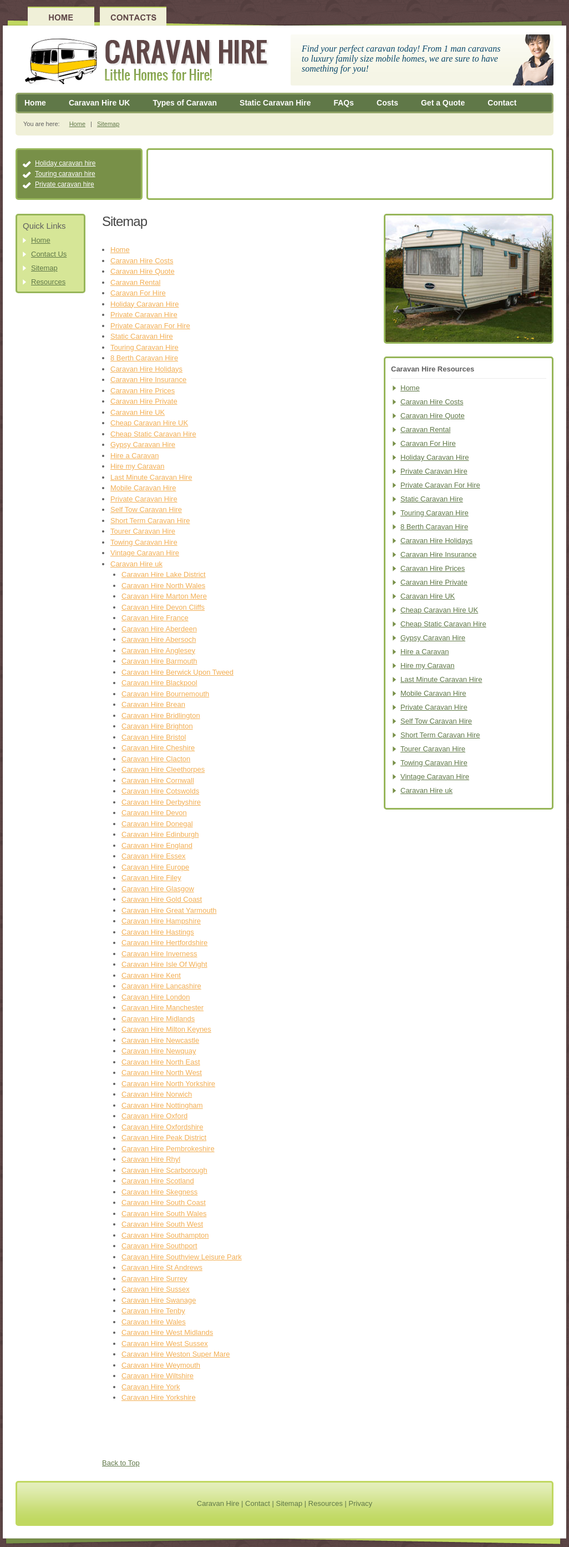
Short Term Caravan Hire (150, 520)
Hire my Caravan (137, 466)
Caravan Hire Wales (153, 1322)
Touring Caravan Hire (144, 347)
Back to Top (121, 1463)
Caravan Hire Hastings (157, 932)
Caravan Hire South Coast (163, 1202)
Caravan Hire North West (161, 1072)
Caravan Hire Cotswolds (160, 791)
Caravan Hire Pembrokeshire (168, 1148)
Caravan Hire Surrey (154, 1278)
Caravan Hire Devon (154, 812)
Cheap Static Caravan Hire (153, 434)
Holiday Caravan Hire (144, 304)
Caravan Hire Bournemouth (165, 694)
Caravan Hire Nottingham (162, 1105)
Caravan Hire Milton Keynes (166, 1029)
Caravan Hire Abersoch (158, 639)
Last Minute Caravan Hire (151, 477)
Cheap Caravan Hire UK (149, 423)
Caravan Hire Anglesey (158, 650)
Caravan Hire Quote (142, 271)
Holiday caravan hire (65, 163)
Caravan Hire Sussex (155, 1289)
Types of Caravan (185, 102)
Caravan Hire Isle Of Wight (164, 964)
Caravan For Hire (138, 293)
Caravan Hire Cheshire (158, 748)
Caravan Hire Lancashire (161, 986)
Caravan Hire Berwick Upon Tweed (177, 672)
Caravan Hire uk (136, 564)
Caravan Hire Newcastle (160, 1040)
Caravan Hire (218, 1503)
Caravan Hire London (155, 997)
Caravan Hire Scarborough (164, 1170)
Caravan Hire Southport (159, 1246)
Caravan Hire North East (160, 1062)
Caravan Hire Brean (153, 704)
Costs (387, 102)
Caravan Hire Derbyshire (161, 802)
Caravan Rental (135, 282)
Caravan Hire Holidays (146, 369)
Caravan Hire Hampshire (161, 921)
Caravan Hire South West (162, 1224)
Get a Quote (443, 102)
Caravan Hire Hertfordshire (164, 942)
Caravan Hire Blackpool (159, 683)
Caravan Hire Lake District (163, 574)
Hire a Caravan (134, 455)
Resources (48, 282)
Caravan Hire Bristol (153, 737)
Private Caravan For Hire (150, 326)
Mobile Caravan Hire (143, 488)
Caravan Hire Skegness (159, 1192)
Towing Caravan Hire (143, 542)
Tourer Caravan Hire (142, 531)
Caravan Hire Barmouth (159, 661)
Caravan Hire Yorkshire (158, 1397)
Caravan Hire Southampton (165, 1235)
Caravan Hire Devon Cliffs (163, 607)
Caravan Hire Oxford (154, 1116)
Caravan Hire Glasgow (157, 889)
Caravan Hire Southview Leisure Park (181, 1257)
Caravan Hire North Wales (163, 585)
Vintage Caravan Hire (144, 553)
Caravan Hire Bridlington (160, 715)
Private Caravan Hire (143, 314)
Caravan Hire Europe (155, 867)
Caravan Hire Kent (151, 975)
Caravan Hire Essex (153, 856)
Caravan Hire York (150, 1387)
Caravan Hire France (155, 618)
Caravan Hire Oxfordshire (162, 1127)
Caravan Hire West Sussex (164, 1343)
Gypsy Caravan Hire (142, 444)
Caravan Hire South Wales (163, 1213)
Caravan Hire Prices (142, 390)
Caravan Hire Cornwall (157, 780)
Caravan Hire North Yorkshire (168, 1083)
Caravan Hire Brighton (157, 726)
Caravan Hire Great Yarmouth (168, 910)
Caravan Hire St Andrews (161, 1267)
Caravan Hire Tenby (153, 1311)
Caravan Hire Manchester (162, 1007)
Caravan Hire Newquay (158, 1051)
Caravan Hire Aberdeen (159, 629)
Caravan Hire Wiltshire (157, 1376)
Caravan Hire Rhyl (150, 1159)
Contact (501, 102)
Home (35, 102)
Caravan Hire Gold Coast (161, 899)
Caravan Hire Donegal (157, 824)
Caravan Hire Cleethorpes (163, 769)
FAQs (343, 102)
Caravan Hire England (156, 845)
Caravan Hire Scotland (157, 1181)
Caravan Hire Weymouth (160, 1365)
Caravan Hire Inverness (159, 954)
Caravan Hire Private (143, 401)
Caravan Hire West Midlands (167, 1332)
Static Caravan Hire (275, 102)
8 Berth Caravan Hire (144, 358)
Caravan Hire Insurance (148, 379)
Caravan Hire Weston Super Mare (175, 1354)
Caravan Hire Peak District (163, 1137)
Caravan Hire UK (99, 102)
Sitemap (108, 123)
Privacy (361, 1503)
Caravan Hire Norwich (156, 1094)
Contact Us (49, 254)
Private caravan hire (64, 184)
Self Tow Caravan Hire (146, 509)
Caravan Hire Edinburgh (160, 834)
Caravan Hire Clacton (155, 759)
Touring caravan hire (65, 174)
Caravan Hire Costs (141, 261)
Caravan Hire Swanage (158, 1300)
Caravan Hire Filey (151, 877)
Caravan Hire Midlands (158, 1018)
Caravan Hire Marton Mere (164, 596)
